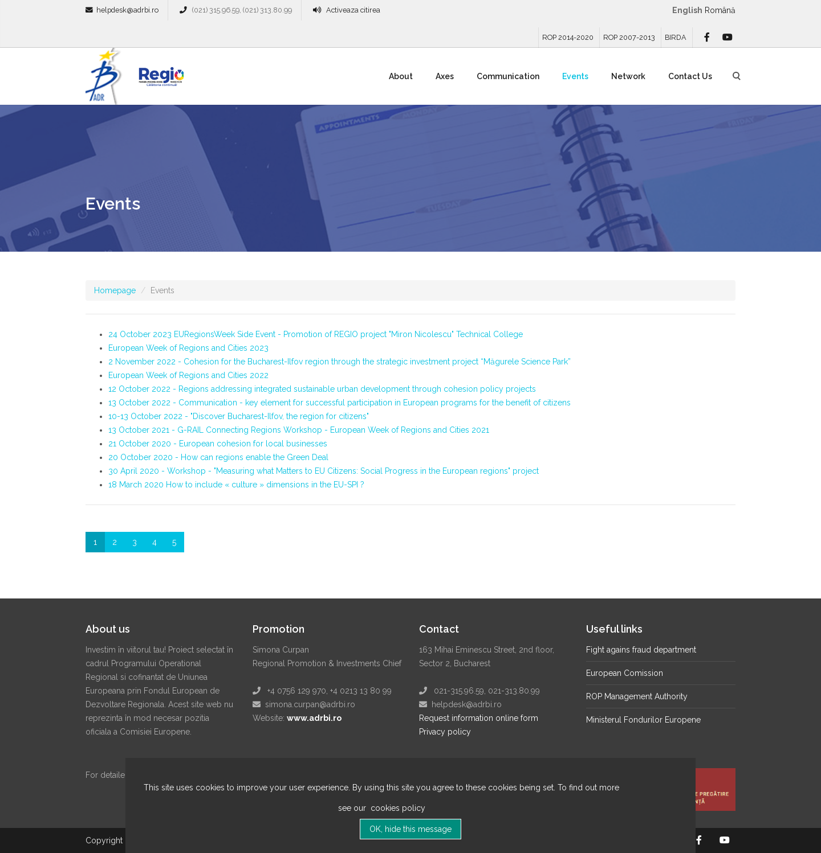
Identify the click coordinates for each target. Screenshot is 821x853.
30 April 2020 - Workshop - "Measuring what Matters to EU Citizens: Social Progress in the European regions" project (323, 470)
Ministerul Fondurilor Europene (643, 719)
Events (575, 76)
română (720, 10)
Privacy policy (445, 731)
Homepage (115, 290)
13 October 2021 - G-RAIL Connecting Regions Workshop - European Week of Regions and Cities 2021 (298, 429)
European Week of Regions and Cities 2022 (188, 375)
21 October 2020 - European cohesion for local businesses (217, 443)
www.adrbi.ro (314, 718)
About (401, 76)
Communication (508, 76)
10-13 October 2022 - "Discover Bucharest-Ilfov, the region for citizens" (238, 416)
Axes (445, 76)
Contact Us (690, 76)
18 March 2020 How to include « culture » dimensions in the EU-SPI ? (236, 484)
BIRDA (675, 37)
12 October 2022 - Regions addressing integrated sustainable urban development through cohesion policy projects (322, 388)
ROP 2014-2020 (568, 37)
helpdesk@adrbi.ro (127, 10)
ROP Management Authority (637, 696)
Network (628, 76)
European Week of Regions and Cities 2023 (188, 347)
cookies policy (396, 814)
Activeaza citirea (353, 10)
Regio (159, 80)
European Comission (624, 673)
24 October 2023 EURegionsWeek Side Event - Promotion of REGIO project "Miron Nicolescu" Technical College (315, 334)
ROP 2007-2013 (629, 37)
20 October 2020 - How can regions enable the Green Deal (218, 457)
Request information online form (478, 718)
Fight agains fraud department (641, 649)
